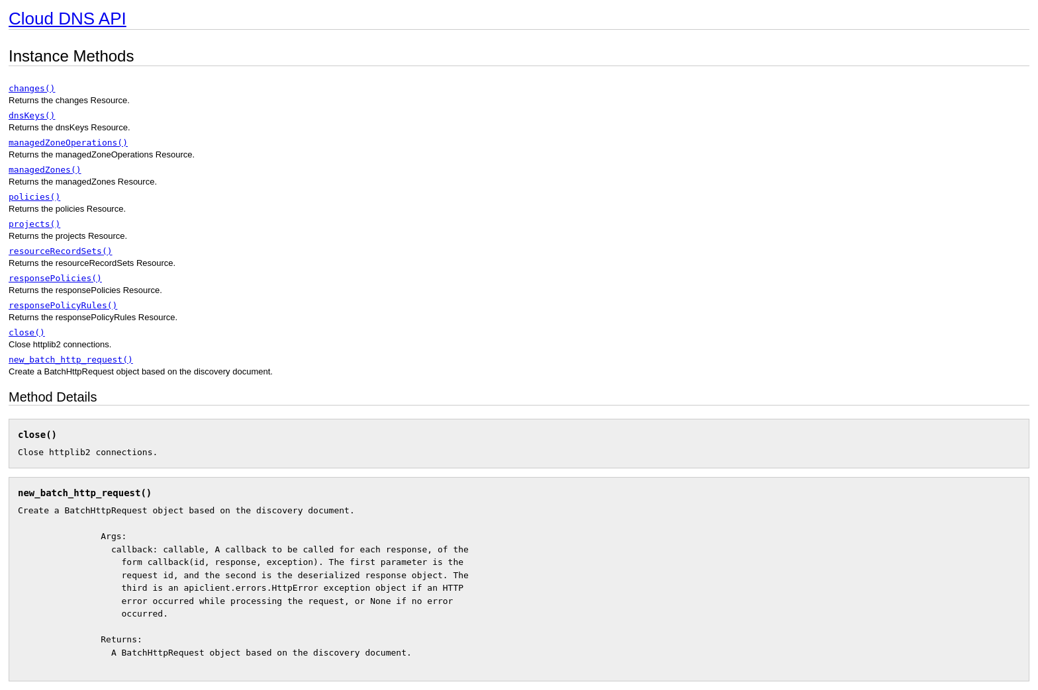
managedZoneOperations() (68, 143)
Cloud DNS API (67, 18)
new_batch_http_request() (71, 360)
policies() (34, 197)
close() (27, 332)
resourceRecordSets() (61, 251)
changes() (32, 88)
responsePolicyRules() (63, 305)
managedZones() (45, 170)
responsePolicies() (55, 278)
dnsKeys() (32, 115)
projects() (34, 224)
